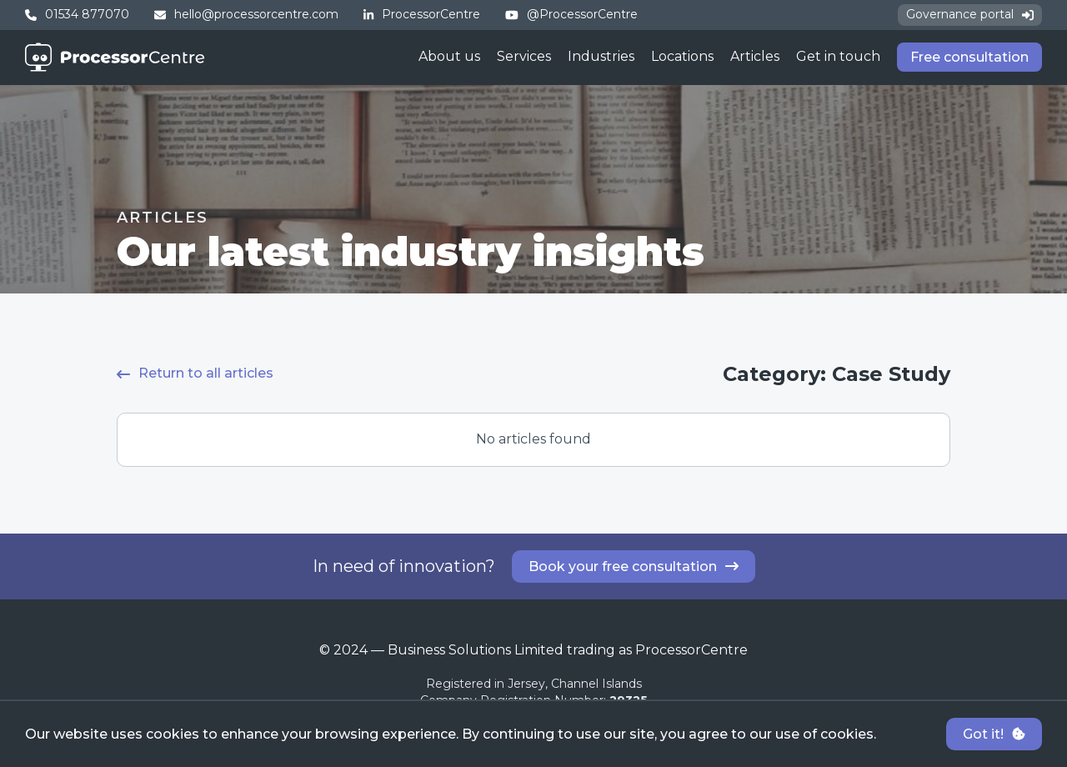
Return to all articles (195, 373)
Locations (682, 56)
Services (524, 56)
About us (449, 56)
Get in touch (838, 56)
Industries (601, 56)
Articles (754, 56)
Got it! (994, 734)
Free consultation (969, 57)
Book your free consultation (633, 566)
